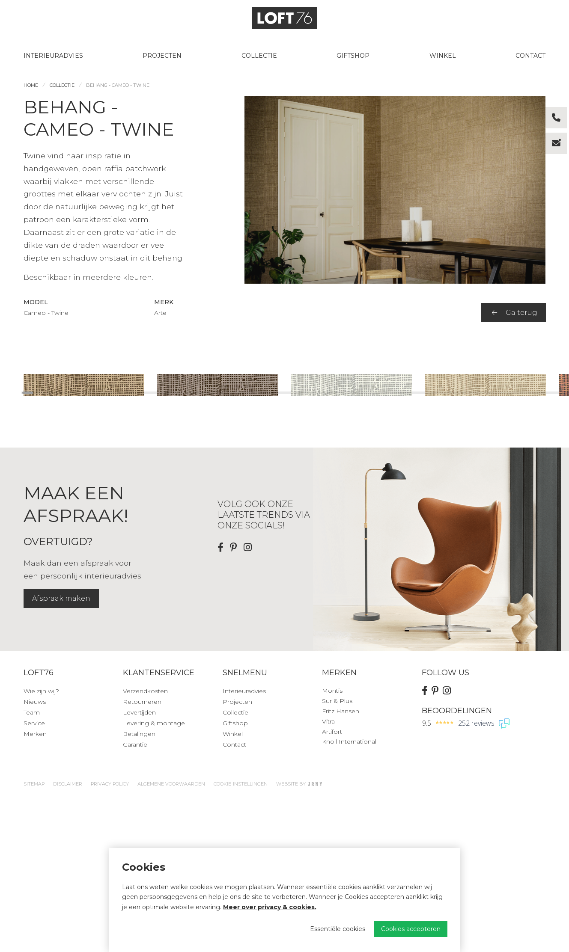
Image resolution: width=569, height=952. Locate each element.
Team (32, 873)
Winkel (442, 55)
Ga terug (514, 312)
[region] (284, 454)
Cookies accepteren (411, 929)
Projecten (162, 55)
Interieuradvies (53, 55)
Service (34, 883)
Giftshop (353, 55)
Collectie (259, 55)
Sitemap (34, 944)
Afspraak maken (61, 759)
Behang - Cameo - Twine (117, 85)
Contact (530, 55)
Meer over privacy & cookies (269, 907)
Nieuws (35, 862)
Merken (35, 894)
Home (31, 85)
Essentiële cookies (337, 929)
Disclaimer (67, 944)
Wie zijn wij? (41, 851)
